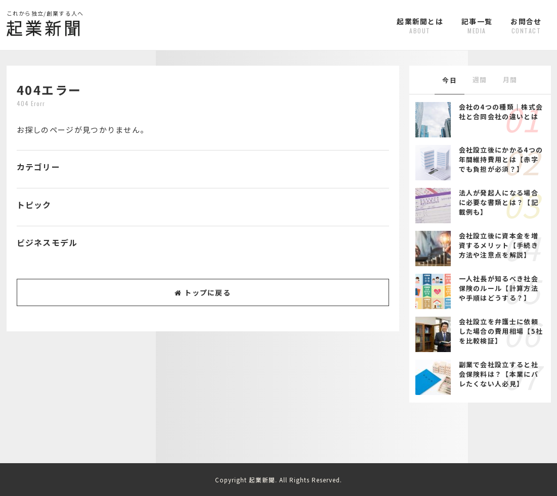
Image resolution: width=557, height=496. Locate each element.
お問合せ (525, 25)
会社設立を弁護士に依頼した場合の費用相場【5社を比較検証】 (501, 331)
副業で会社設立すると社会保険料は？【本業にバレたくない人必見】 (498, 374)
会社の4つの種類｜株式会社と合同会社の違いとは (501, 111)
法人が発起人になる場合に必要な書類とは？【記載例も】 (498, 202)
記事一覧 (476, 25)
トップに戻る (203, 292)
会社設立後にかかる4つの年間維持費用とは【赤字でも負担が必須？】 (501, 159)
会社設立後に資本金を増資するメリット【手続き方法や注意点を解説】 (498, 245)
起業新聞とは (420, 25)
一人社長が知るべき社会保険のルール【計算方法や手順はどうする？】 (498, 288)
